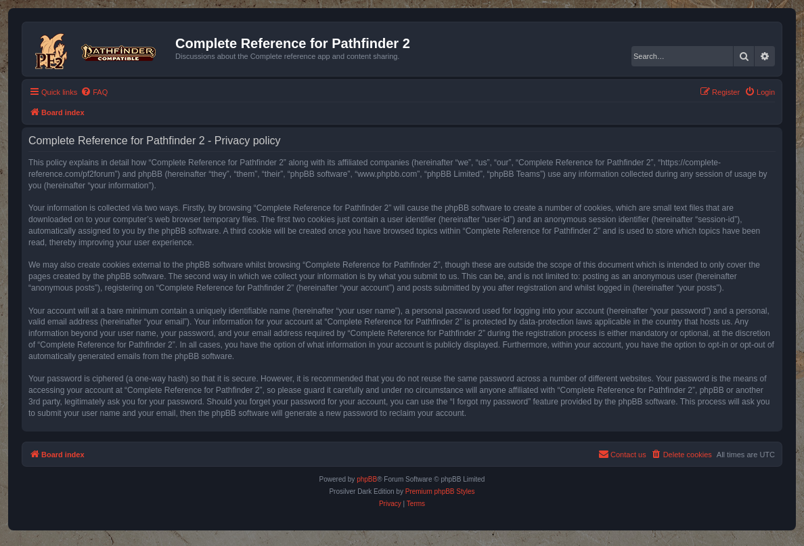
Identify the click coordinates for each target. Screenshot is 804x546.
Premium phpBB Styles (440, 491)
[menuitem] (94, 92)
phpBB (367, 479)
